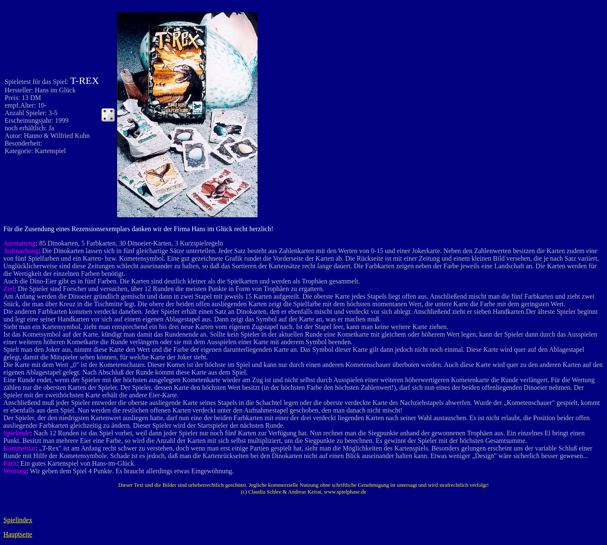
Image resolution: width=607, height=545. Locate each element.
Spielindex (17, 519)
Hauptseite (17, 534)
